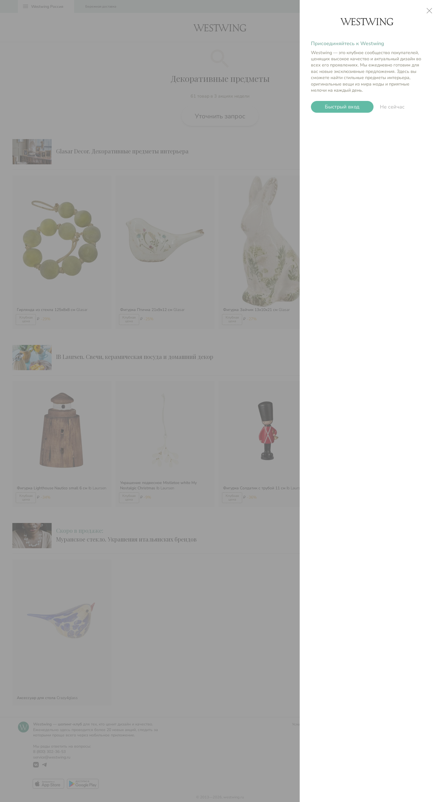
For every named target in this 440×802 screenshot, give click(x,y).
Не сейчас (392, 106)
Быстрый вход (342, 106)
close (429, 10)
